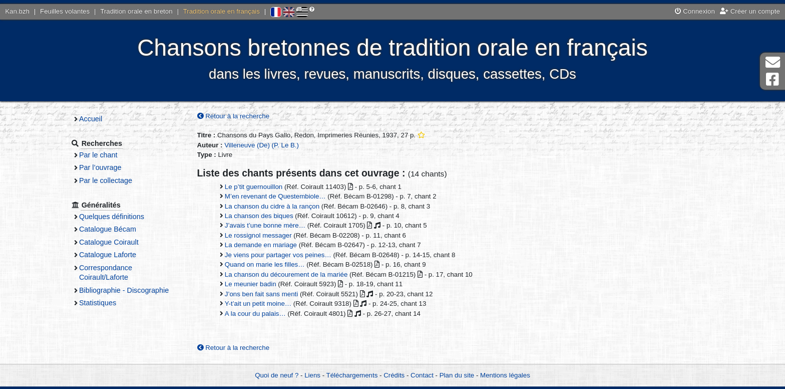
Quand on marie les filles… (268, 265)
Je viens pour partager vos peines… (281, 255)
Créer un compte (750, 11)
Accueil (96, 119)
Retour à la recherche (236, 116)
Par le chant (104, 155)
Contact (422, 375)
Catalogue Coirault (115, 242)
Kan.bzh (17, 11)
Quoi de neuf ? (276, 375)
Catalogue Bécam (113, 229)
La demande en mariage (264, 245)
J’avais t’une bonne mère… (268, 226)
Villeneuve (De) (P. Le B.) (265, 145)
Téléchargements (352, 375)
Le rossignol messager (261, 235)
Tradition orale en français (221, 11)
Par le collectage (111, 180)
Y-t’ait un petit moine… (261, 304)
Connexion (695, 11)
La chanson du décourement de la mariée (289, 274)
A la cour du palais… (258, 313)
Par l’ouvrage (106, 167)
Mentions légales (505, 375)
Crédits (394, 375)
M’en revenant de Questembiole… (278, 197)
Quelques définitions (117, 217)
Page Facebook (772, 79)
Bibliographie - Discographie (130, 290)
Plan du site (457, 375)
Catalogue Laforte (113, 255)
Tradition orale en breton (136, 11)
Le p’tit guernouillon (256, 186)
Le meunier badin (253, 284)
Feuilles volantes (65, 11)
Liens (312, 375)
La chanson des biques (262, 216)
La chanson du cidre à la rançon (275, 206)
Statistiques (103, 303)
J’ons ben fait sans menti (264, 294)
